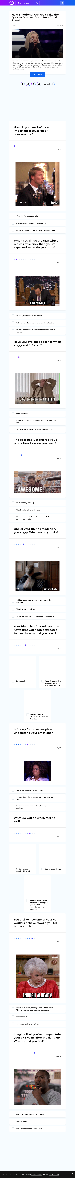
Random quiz (23, 3)
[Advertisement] (37, 106)
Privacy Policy (36, 1174)
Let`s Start (37, 75)
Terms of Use (54, 1174)
